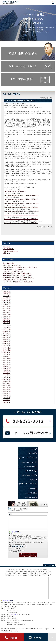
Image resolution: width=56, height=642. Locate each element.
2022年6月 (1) (6, 306)
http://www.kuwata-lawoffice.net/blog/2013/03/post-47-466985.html (21, 195)
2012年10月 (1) (7, 385)
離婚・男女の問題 (30, 471)
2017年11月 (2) (7, 348)
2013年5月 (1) (6, 373)
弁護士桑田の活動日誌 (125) (10, 251)
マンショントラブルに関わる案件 (26, 457)
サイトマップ (47, 575)
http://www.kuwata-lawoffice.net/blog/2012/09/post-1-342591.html (21, 207)
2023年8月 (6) (6, 300)
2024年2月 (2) (6, 292)
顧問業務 (32, 479)
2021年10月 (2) (7, 314)
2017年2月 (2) (6, 356)
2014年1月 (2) (6, 368)
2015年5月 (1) (6, 360)
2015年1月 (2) (6, 362)
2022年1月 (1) (6, 308)
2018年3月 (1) (6, 343)
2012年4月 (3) (6, 398)
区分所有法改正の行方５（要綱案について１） (16, 269)
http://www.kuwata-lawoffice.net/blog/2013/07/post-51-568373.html (21, 219)
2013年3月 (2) (6, 377)
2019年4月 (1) (6, 341)
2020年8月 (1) (6, 331)
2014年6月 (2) (6, 364)
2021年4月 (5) (6, 321)
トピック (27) (6, 247)
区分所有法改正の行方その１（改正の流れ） (15, 279)
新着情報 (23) (6, 253)
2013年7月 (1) (6, 371)
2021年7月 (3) (6, 316)
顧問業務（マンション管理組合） (26, 484)
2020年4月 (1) (6, 337)
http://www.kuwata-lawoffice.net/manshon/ (15, 191)
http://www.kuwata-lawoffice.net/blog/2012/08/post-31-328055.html (21, 203)
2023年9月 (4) (6, 298)
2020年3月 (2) (6, 339)
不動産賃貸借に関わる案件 (28, 462)
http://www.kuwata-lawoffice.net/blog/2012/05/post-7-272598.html (21, 199)
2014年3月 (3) (6, 366)
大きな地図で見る (16, 532)
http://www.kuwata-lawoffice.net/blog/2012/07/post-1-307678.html (21, 215)
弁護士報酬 (32, 488)
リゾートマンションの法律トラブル (13, 271)
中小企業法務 (31, 453)
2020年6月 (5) (6, 333)
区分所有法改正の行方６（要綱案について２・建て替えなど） (20, 267)
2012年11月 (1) (7, 383)
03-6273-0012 (14, 614)
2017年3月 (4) (6, 354)
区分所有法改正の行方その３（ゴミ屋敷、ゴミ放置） (18, 275)
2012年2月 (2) (6, 402)
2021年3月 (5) (6, 323)
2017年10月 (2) (7, 350)
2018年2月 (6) (6, 346)
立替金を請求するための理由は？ (12, 265)
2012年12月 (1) (7, 381)
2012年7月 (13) (7, 391)
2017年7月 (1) (6, 352)
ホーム (33, 449)
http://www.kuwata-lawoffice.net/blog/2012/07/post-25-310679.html (21, 211)
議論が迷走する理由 (8, 263)
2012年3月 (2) (6, 400)
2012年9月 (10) (7, 387)
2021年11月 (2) (7, 312)
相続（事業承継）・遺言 (28, 475)
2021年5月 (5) (6, 319)
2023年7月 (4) (6, 302)
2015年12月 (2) (7, 358)
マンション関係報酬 (29, 493)
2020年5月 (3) (6, 335)
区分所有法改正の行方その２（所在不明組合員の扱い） (18, 277)
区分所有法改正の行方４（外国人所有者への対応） (17, 273)
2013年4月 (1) (6, 375)
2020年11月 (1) (7, 327)
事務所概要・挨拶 (30, 497)
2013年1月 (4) (6, 379)
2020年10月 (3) (7, 329)
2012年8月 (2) (6, 389)
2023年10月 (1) (7, 296)
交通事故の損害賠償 (29, 466)
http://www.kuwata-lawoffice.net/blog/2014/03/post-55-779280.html (21, 223)
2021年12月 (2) (7, 310)
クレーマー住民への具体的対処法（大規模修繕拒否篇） (18, 282)
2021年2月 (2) (6, 325)
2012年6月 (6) (6, 393)
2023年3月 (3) (6, 304)
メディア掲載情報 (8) (8, 249)
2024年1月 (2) (6, 294)
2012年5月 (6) (6, 396)
